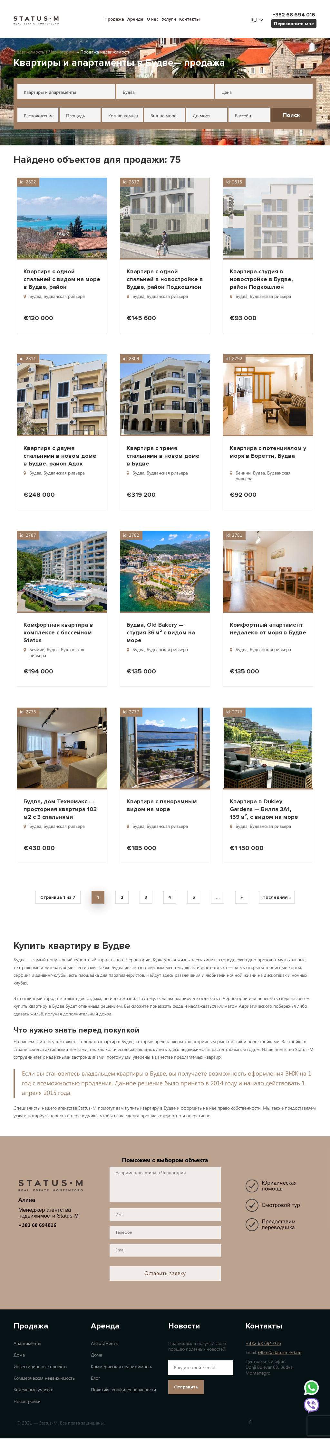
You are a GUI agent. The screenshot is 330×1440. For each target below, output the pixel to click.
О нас (153, 19)
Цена (226, 92)
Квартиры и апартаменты (50, 92)
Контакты (189, 19)
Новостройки (27, 1403)
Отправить (186, 1388)
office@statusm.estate (279, 1354)
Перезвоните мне (294, 23)
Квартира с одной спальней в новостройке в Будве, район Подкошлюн (165, 279)
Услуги (169, 19)
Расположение (38, 116)
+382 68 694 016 (263, 1345)
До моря (201, 116)
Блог (95, 1380)
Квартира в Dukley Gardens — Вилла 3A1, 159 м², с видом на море (264, 809)
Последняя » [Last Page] (282, 898)
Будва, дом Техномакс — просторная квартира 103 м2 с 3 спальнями (60, 809)
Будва (129, 92)
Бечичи (243, 473)
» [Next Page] (246, 898)
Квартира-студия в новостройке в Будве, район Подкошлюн (261, 279)
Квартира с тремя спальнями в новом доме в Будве (163, 456)
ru (253, 20)
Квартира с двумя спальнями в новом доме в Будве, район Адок (60, 456)
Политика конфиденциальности (123, 1391)
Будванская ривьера (64, 296)
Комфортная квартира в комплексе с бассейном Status (58, 632)
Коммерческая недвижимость (44, 1380)
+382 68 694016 (37, 1226)
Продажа (114, 19)
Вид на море (163, 116)
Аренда (135, 19)
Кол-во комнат (123, 116)
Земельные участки (33, 1391)
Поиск (291, 115)
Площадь (75, 116)
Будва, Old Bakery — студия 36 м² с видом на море (161, 632)
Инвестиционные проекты (40, 1368)
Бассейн (243, 116)
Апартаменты (27, 1345)
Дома (19, 1356)
